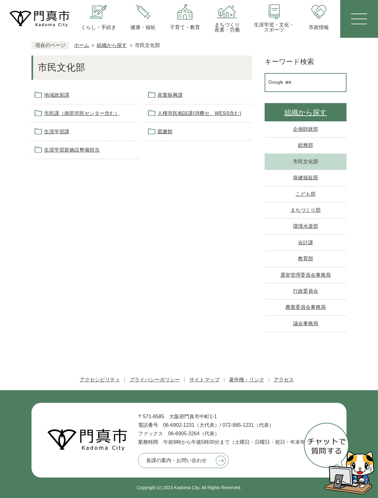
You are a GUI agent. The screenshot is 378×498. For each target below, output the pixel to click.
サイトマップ (204, 379)
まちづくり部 (305, 210)
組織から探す (112, 45)
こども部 (305, 194)
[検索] (298, 82)
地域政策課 (56, 95)
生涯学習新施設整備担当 (72, 150)
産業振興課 (170, 95)
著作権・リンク (246, 379)
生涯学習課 (56, 131)
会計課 (305, 242)
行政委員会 (305, 291)
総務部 (305, 145)
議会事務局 (305, 323)
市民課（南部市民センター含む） (82, 113)
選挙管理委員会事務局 (305, 275)
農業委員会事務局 (305, 307)
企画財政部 (305, 129)
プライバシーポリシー (154, 379)
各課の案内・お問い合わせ (176, 460)
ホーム (81, 45)
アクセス (284, 379)
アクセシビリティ (100, 379)
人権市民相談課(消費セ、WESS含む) (199, 113)
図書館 (165, 131)
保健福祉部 (305, 177)
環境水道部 (305, 226)
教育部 (305, 258)
